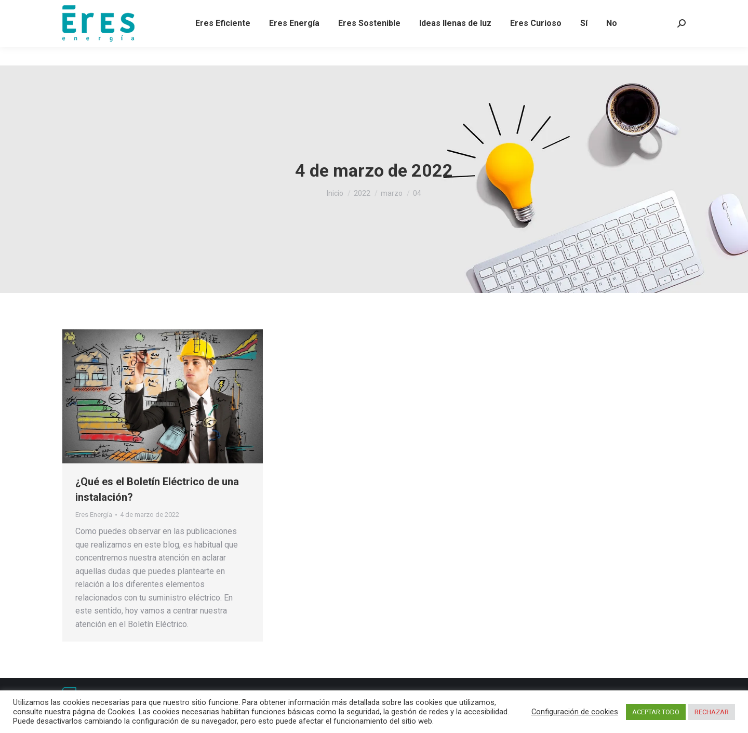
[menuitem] (222, 42)
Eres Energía (93, 514)
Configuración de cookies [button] (574, 711)
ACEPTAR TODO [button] (655, 712)
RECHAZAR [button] (711, 712)
